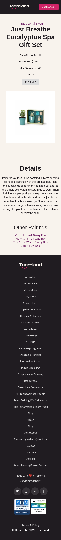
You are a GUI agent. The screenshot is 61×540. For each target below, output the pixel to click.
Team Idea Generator (30, 387)
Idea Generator (30, 322)
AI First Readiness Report (30, 394)
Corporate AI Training (30, 374)
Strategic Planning (30, 355)
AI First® (30, 342)
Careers (30, 458)
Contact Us (30, 432)
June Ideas (30, 290)
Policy (35, 525)
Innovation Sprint (30, 361)
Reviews (30, 445)
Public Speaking (30, 368)
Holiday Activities (30, 316)
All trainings (30, 335)
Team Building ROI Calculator (30, 400)
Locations (30, 452)
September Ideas (30, 309)
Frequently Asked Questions (30, 439)
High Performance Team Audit (30, 407)
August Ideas (30, 303)
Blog (30, 413)
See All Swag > (31, 246)
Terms (25, 525)
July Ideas (30, 296)
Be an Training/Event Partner (30, 465)
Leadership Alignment (30, 348)
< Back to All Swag (30, 23)
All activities (30, 283)
